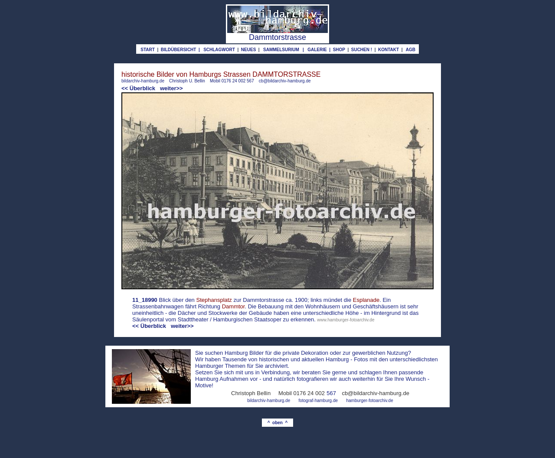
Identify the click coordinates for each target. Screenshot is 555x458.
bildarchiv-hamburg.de (142, 81)
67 (333, 393)
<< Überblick (138, 88)
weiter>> (171, 88)
